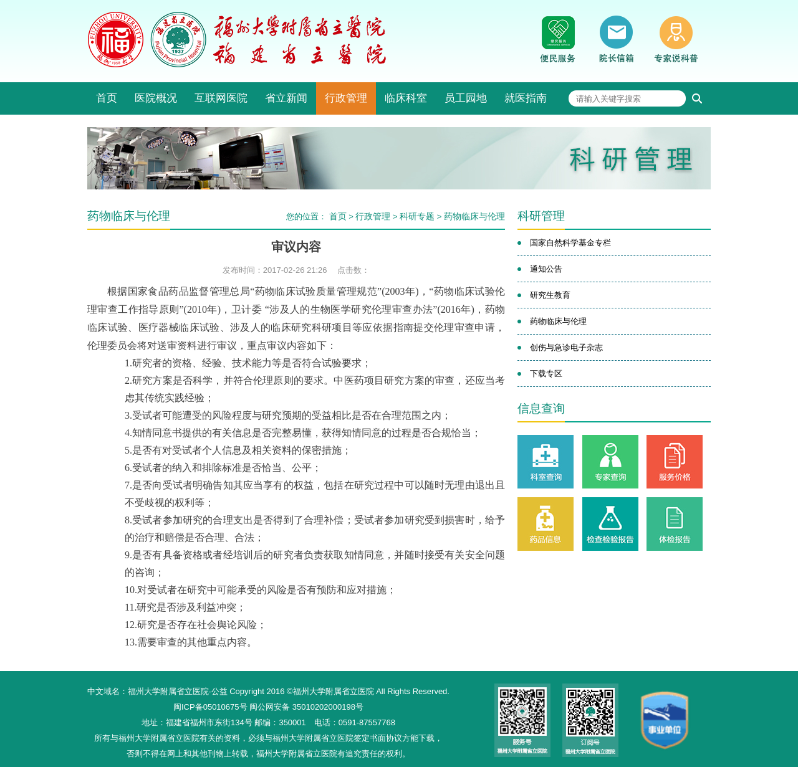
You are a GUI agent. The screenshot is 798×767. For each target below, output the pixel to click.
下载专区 (546, 373)
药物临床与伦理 (474, 216)
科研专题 (417, 216)
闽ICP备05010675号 (210, 707)
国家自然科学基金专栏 (570, 242)
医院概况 (156, 98)
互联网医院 (221, 98)
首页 (106, 98)
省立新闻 (286, 98)
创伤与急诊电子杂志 (566, 347)
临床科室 (406, 98)
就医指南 (525, 98)
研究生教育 (550, 295)
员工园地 (466, 98)
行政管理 (346, 98)
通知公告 (546, 269)
